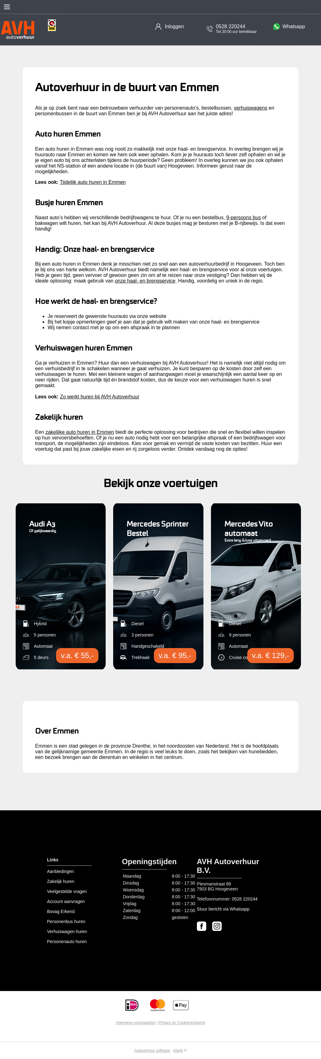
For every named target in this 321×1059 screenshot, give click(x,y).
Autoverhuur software (152, 1050)
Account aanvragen (66, 901)
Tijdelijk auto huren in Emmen (93, 182)
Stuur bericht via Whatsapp (223, 908)
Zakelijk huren (60, 881)
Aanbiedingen (60, 871)
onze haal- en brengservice (145, 280)
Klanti (178, 1050)
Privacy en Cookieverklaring (182, 1022)
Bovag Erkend (61, 911)
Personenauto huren (67, 941)
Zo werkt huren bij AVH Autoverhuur (99, 396)
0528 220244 (245, 898)
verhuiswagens (250, 108)
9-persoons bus (243, 217)
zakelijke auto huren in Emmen (79, 432)
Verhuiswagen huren (67, 931)
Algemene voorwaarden (135, 1022)
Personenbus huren (66, 921)
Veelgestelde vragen (67, 891)
